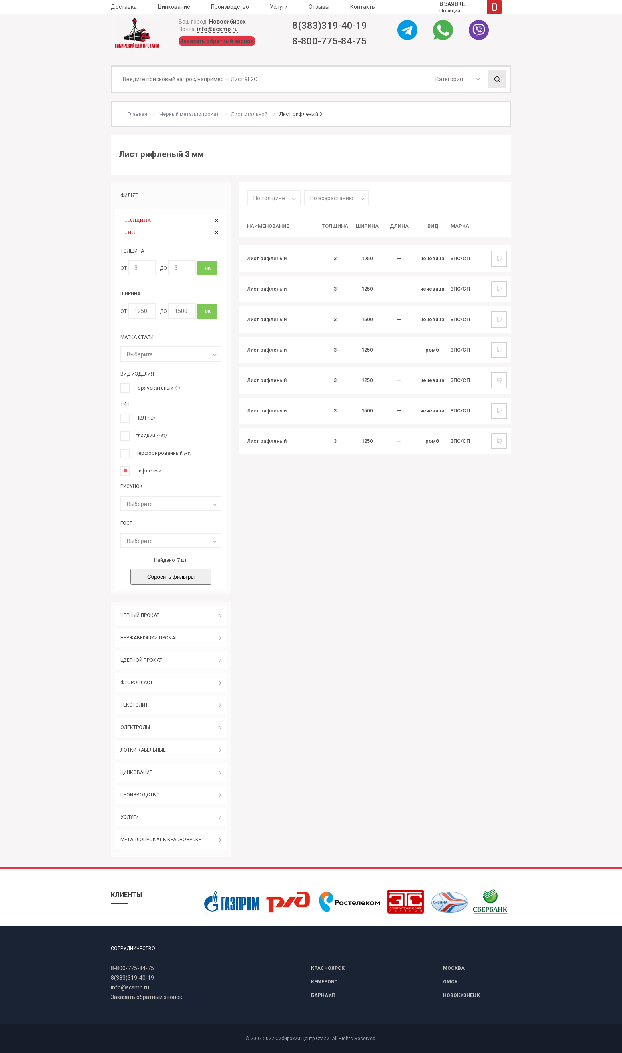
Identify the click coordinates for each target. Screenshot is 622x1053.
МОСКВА (454, 968)
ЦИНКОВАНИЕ (136, 772)
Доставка (124, 7)
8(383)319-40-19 (329, 25)
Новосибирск (227, 21)
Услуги (279, 7)
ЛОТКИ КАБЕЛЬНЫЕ (143, 750)
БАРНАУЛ (323, 995)
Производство (230, 7)
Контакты (363, 7)
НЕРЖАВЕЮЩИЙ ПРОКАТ (148, 638)
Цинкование (174, 7)
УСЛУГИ (129, 817)
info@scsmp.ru (217, 29)
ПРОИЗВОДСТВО (140, 795)
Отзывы (319, 7)
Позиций (470, 7)
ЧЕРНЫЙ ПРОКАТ (139, 615)
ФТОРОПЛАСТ (136, 682)
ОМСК (450, 982)
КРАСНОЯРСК (328, 968)
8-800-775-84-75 (329, 41)
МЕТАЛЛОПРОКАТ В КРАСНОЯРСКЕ (160, 839)
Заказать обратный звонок (217, 41)
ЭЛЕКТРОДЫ (135, 727)
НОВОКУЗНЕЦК (461, 995)
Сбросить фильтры (171, 577)
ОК (208, 268)
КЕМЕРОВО (324, 982)
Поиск (497, 79)
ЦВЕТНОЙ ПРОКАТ (141, 660)
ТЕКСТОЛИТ (134, 705)
